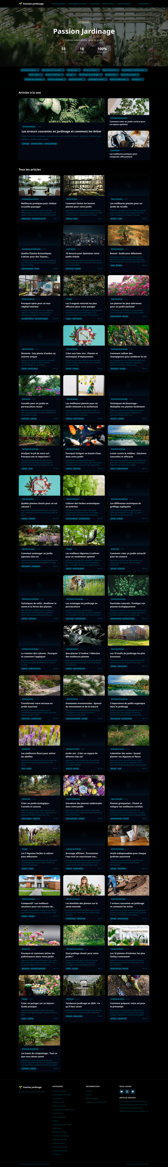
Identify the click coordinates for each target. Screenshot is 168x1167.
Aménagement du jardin (77, 4)
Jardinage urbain (77, 79)
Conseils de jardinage (34, 79)
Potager (71, 75)
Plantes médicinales (119, 79)
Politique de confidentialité (96, 1102)
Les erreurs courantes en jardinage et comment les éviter (133, 1101)
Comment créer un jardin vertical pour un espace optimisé (134, 1104)
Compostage (95, 4)
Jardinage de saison (97, 79)
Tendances (137, 79)
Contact (89, 1095)
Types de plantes (123, 4)
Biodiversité (112, 75)
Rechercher (143, 4)
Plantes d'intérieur (54, 75)
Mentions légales (92, 1098)
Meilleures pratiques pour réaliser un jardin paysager (133, 1111)
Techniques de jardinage (90, 75)
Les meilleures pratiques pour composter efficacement (130, 1108)
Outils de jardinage (57, 79)
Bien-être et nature (130, 75)
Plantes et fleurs (108, 4)
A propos (89, 1091)
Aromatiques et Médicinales (134, 70)
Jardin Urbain (35, 75)
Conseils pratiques (58, 4)
